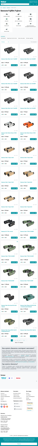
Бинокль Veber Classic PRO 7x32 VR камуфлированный (8, 331)
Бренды (27, 399)
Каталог (27, 394)
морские (22, 356)
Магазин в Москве (4, 425)
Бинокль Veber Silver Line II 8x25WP (28, 108)
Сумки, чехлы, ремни (21, 38)
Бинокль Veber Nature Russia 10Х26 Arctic (9, 134)
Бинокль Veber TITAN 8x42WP (7, 281)
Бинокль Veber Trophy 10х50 (26, 157)
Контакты (2, 394)
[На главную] (1, 7)
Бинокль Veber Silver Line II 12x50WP (9, 59)
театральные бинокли (9, 357)
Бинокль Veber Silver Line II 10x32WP (9, 108)
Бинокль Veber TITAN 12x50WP (27, 232)
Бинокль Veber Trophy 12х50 (7, 157)
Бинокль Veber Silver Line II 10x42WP (9, 83)
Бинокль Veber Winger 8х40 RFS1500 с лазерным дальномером (28, 307)
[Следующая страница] (26, 341)
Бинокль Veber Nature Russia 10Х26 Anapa (28, 134)
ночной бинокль (31, 362)
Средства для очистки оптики (12, 38)
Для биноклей (3, 38)
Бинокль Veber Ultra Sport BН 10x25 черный (9, 307)
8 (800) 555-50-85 (32, 1)
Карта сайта (28, 400)
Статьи (2, 400)
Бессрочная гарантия (17, 399)
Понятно (19, 443)
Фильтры (5, 41)
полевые (27, 356)
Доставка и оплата (17, 394)
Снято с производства (30, 397)
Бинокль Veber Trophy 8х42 (26, 182)
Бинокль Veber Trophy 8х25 (26, 207)
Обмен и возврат (16, 397)
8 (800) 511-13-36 (32, 2)
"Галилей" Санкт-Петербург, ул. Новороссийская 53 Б (6, 420)
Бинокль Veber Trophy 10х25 (7, 207)
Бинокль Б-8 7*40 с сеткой (7, 232)
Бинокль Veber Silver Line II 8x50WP (28, 59)
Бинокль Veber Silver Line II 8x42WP (28, 83)
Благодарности (3, 402)
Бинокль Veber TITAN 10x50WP (8, 256)
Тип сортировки (34, 41)
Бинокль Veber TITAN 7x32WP (26, 281)
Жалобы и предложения (5, 397)
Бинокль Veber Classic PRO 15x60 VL (28, 331)
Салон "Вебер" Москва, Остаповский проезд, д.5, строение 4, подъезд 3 (5, 429)
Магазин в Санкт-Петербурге (6, 416)
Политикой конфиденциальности (25, 439)
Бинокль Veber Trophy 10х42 (7, 182)
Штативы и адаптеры (29, 38)
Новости (2, 399)
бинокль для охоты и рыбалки (21, 362)
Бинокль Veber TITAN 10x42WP (27, 256)
